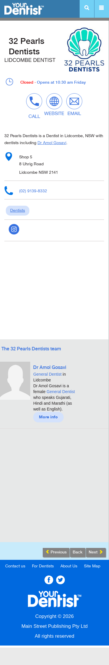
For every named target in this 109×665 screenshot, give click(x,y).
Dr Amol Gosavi (51, 142)
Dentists (17, 210)
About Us (68, 566)
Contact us (15, 566)
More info (48, 417)
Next (96, 552)
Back (78, 552)
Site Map (92, 566)
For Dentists (43, 566)
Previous (56, 552)
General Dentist (47, 374)
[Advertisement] (54, 487)
